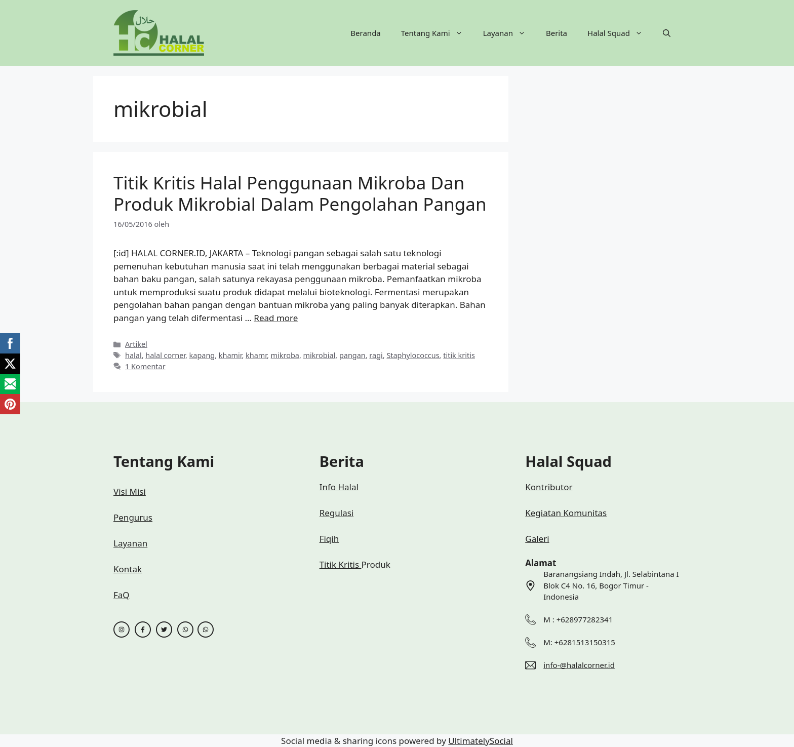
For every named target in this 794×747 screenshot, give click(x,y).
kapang (202, 355)
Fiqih (329, 538)
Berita (556, 33)
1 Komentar (145, 366)
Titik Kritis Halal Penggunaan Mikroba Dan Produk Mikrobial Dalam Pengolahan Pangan (300, 193)
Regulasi (337, 513)
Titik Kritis (341, 564)
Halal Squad (620, 33)
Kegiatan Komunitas (566, 513)
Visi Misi (129, 491)
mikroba (285, 355)
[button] (667, 33)
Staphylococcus (412, 355)
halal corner (165, 355)
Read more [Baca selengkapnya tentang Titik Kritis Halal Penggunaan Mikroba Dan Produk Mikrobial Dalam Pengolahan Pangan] (276, 318)
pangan (352, 355)
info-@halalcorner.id (579, 665)
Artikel (136, 344)
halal (133, 355)
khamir (230, 355)
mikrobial (319, 355)
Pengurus (132, 517)
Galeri (537, 538)
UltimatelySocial (480, 740)
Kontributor (548, 487)
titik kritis (459, 355)
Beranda (365, 33)
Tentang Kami (437, 33)
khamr (256, 355)
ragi (375, 355)
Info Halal (339, 487)
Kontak (127, 569)
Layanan (509, 33)
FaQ (121, 595)
